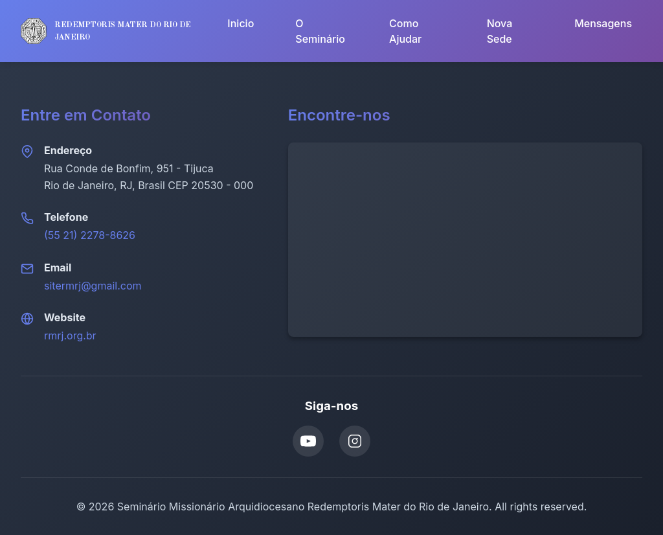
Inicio (240, 23)
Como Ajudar (405, 31)
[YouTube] (308, 441)
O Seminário (320, 31)
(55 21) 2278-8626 (89, 235)
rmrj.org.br (70, 335)
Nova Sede (500, 31)
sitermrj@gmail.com (93, 285)
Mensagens (603, 23)
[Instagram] (354, 441)
